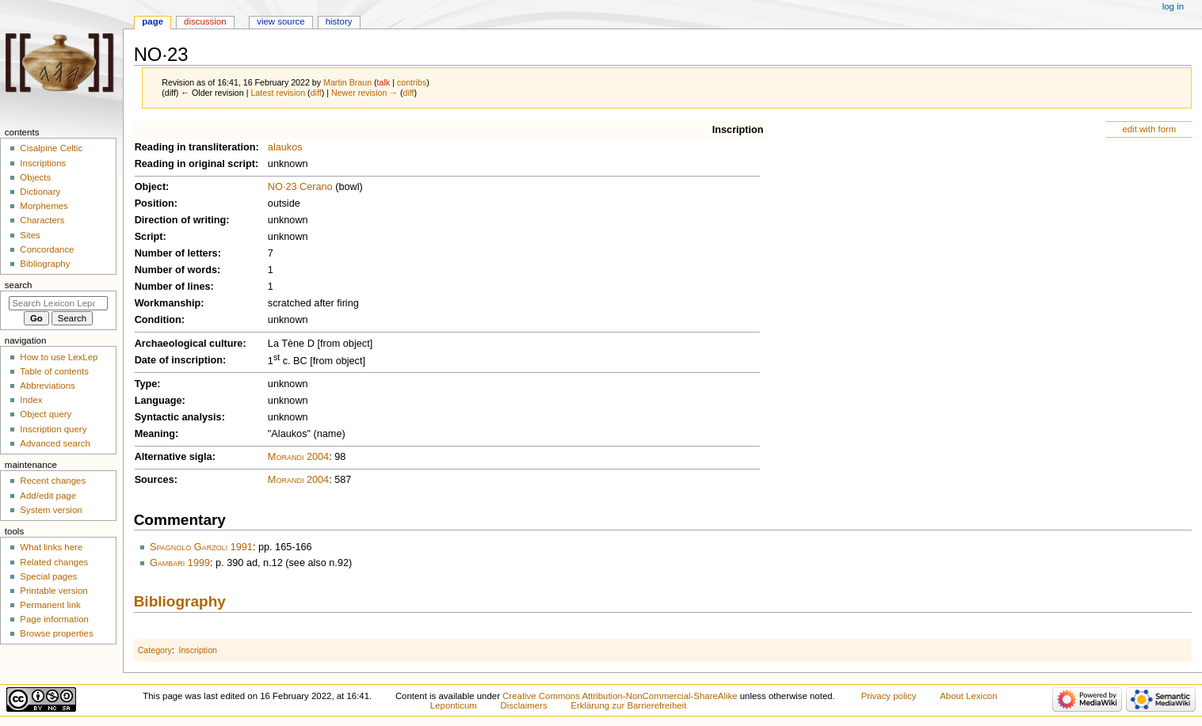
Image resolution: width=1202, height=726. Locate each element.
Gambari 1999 (180, 562)
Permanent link (50, 605)
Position (154, 203)
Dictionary (40, 191)
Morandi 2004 (298, 456)
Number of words (176, 270)
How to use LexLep (58, 357)
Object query (45, 414)
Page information (54, 619)
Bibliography (180, 601)
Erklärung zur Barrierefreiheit (628, 705)
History (339, 21)
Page (152, 21)
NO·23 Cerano (300, 186)
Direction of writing (181, 220)
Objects (35, 177)
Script (149, 236)
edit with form (1149, 129)
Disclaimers (524, 705)
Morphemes (43, 206)
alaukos (285, 147)
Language (158, 400)
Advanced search (55, 443)
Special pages (48, 576)
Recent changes (53, 480)
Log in (1173, 6)
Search (18, 285)
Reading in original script (195, 163)
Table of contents (54, 371)
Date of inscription (179, 360)
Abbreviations (47, 385)
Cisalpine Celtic (51, 148)
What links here (51, 547)
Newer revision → (364, 92)
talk (384, 82)
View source (280, 21)
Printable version (53, 590)
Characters (42, 220)
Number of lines (173, 286)
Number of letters (176, 253)
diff (316, 92)
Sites (30, 235)
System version (51, 510)
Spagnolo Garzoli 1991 (201, 547)
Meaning (155, 433)
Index (31, 400)
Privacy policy (889, 696)
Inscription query (53, 429)
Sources (154, 479)
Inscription (738, 129)
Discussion (205, 21)
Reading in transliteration (195, 147)
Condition (158, 319)
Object (150, 186)
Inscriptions (43, 163)
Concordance (47, 249)
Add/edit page (48, 495)
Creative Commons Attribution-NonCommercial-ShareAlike (619, 696)
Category (155, 650)
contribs (411, 82)
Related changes (54, 562)
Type (146, 384)
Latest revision (277, 92)
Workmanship (168, 303)
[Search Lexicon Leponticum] (58, 303)
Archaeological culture (189, 343)
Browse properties (56, 633)
